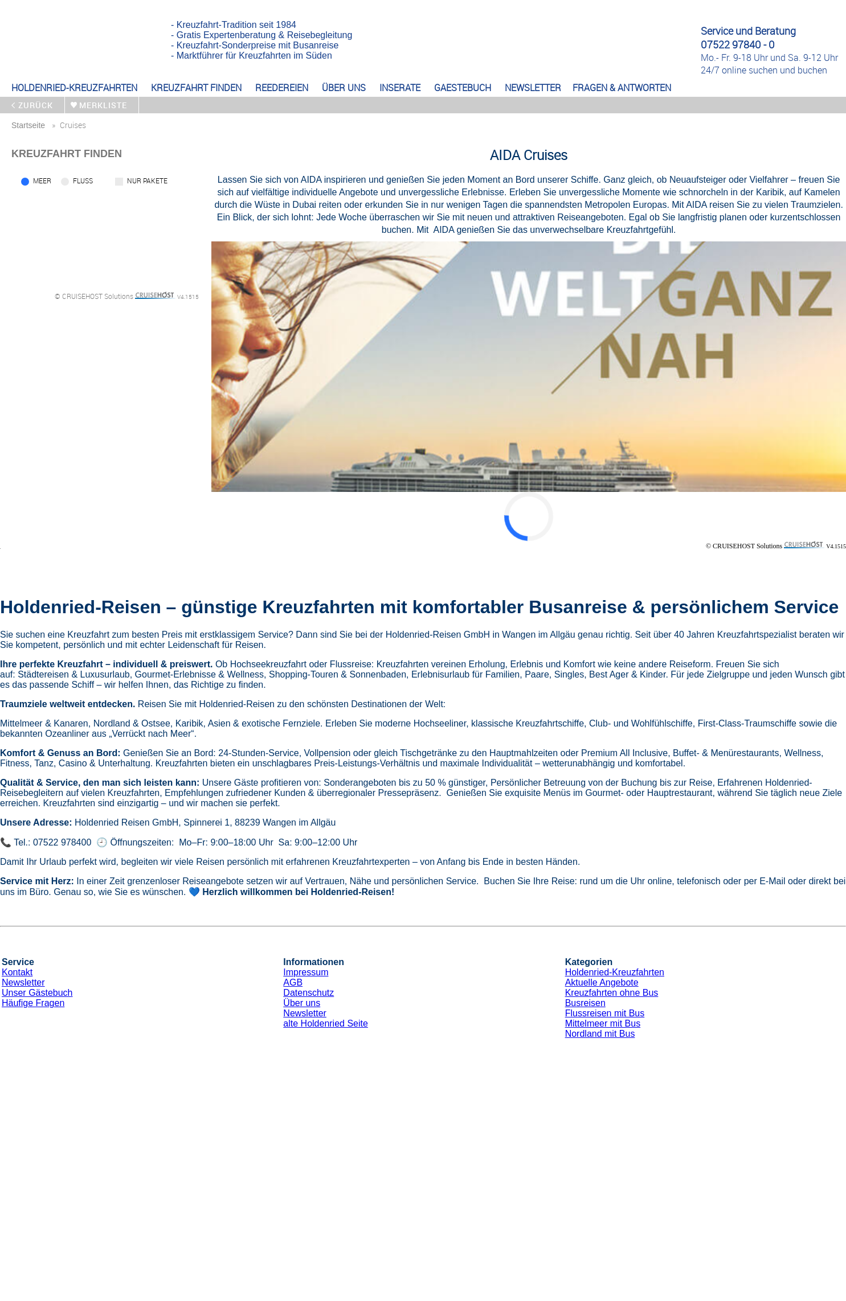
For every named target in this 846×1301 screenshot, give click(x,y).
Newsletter (23, 982)
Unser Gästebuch (37, 993)
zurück (35, 105)
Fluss (83, 180)
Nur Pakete (147, 180)
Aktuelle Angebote (602, 982)
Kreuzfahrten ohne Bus (612, 993)
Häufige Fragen (33, 1003)
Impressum (305, 972)
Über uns (301, 1003)
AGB (293, 982)
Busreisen (585, 1003)
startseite (28, 125)
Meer (42, 180)
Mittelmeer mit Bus (602, 1023)
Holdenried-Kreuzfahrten (614, 972)
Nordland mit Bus (600, 1034)
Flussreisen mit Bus (605, 1013)
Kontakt (17, 972)
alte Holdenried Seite (325, 1023)
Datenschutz (308, 993)
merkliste (103, 105)
